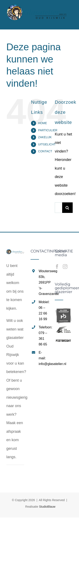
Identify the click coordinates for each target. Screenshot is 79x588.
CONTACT (45, 151)
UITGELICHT (47, 144)
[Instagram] (65, 266)
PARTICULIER (47, 130)
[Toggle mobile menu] (70, 23)
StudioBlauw (47, 506)
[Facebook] (57, 266)
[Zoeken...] (58, 207)
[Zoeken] (67, 207)
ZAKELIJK (45, 137)
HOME (42, 123)
